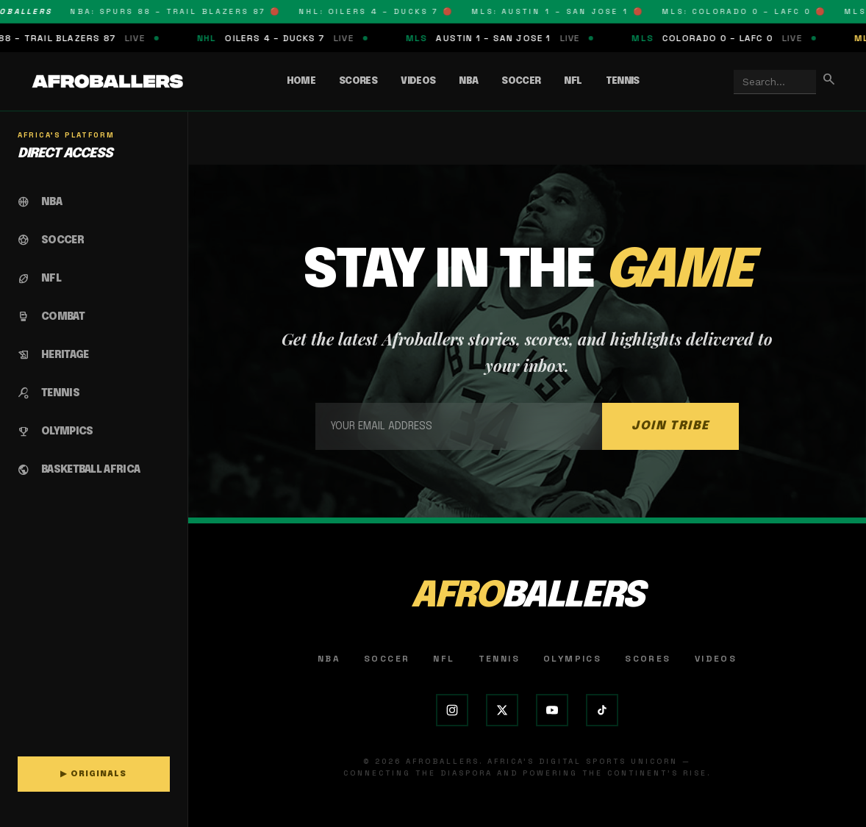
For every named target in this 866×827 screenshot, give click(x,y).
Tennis (623, 81)
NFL (572, 81)
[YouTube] (552, 710)
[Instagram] (452, 710)
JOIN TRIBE (670, 426)
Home (301, 81)
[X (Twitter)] (502, 710)
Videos (418, 81)
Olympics (572, 659)
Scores (358, 81)
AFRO (527, 597)
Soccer (520, 81)
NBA (468, 81)
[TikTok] (602, 710)
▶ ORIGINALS (93, 774)
